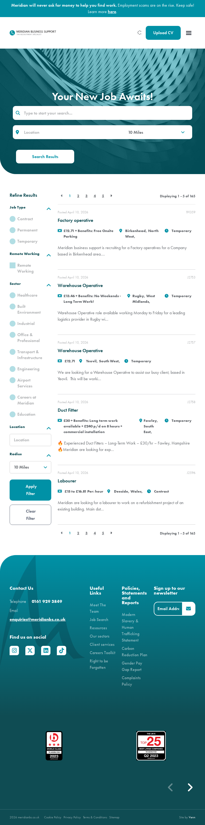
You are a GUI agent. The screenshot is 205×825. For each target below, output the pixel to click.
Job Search (99, 619)
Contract (25, 218)
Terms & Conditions (95, 817)
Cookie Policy (52, 817)
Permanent (27, 230)
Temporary (27, 241)
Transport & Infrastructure (29, 354)
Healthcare (27, 295)
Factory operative (75, 220)
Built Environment (29, 309)
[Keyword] (102, 113)
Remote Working (25, 268)
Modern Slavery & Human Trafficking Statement (130, 627)
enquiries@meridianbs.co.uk (38, 619)
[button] (189, 787)
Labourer (67, 481)
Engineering (28, 368)
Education (26, 414)
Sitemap (114, 817)
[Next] (111, 195)
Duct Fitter (68, 410)
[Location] (72, 132)
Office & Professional (28, 337)
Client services (102, 644)
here (112, 11)
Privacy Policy (72, 817)
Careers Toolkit (102, 652)
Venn (192, 817)
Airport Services (24, 383)
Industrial (26, 323)
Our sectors (99, 636)
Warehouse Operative (80, 285)
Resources (98, 627)
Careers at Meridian (26, 400)
